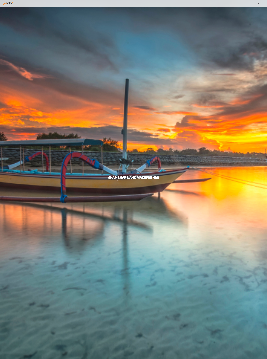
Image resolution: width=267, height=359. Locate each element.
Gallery (260, 3)
